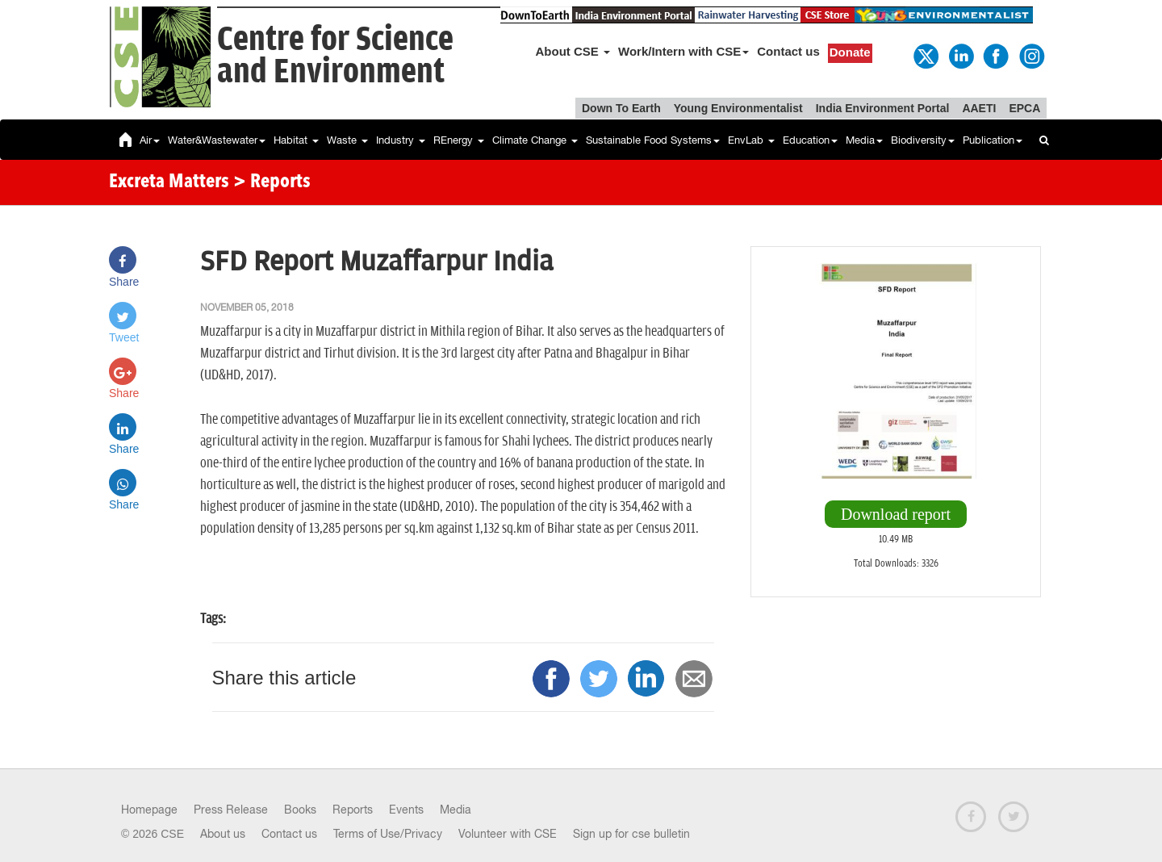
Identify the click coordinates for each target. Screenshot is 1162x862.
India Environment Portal (883, 108)
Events (406, 809)
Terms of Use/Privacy (387, 833)
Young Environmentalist (738, 108)
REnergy (458, 140)
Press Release (231, 809)
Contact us (788, 51)
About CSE (573, 51)
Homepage (149, 809)
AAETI (979, 108)
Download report (896, 514)
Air (150, 140)
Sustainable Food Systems (653, 140)
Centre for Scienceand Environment (335, 56)
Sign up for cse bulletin (631, 833)
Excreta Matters (169, 182)
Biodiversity (923, 140)
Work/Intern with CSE (683, 51)
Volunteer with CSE (507, 833)
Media (864, 140)
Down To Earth (621, 108)
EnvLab (751, 140)
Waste (347, 140)
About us (222, 833)
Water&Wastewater (216, 140)
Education (810, 140)
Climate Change (535, 140)
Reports (352, 809)
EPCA (1024, 108)
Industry (400, 140)
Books (300, 809)
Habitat (296, 140)
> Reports (272, 182)
